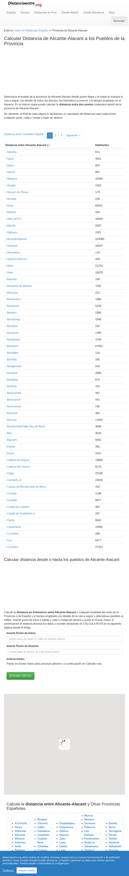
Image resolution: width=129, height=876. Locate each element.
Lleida (63, 846)
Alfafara (11, 212)
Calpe (10, 473)
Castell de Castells (18, 506)
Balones (12, 279)
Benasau (12, 292)
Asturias (20, 842)
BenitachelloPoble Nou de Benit (26, 426)
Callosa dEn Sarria (18, 466)
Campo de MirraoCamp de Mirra (26, 486)
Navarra (89, 819)
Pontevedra (91, 838)
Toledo (113, 838)
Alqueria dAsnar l (17, 259)
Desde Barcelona (93, 12)
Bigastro (12, 439)
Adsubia (12, 152)
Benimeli (12, 413)
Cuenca (42, 850)
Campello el (14, 480)
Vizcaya (113, 850)
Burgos (42, 819)
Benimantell (14, 393)
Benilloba (12, 379)
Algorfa (11, 225)
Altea (10, 265)
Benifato (12, 359)
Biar (9, 433)
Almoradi (12, 245)
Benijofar (12, 373)
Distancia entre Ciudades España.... (25, 134)
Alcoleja (11, 198)
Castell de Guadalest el (21, 513)
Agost (10, 158)
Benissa (12, 419)
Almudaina (13, 252)
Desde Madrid (70, 12)
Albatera (12, 178)
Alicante (20, 834)
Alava (18, 827)
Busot (10, 453)
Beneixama (13, 299)
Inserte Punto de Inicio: (21, 633)
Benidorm (12, 346)
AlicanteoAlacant (17, 239)
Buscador (119, 20)
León (62, 842)
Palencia (89, 827)
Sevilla (113, 823)
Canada (11, 493)
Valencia (114, 842)
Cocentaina (14, 526)
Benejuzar (13, 305)
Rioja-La (89, 842)
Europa (25, 12)
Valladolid (115, 846)
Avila (18, 846)
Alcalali (11, 185)
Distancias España (37, 30)
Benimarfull (13, 399)
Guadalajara (67, 823)
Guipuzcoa (66, 827)
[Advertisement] (64, 71)
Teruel (112, 834)
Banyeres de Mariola (19, 285)
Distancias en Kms (45, 12)
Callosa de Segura (18, 460)
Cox (9, 540)
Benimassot (14, 406)
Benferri (11, 312)
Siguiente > (73, 135)
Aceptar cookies (26, 870)
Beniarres (12, 332)
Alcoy (10, 205)
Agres (10, 165)
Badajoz (20, 850)
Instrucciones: (16, 659)
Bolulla (11, 446)
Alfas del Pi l (14, 218)
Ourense (89, 823)
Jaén (62, 838)
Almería (20, 838)
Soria (112, 827)
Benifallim (13, 352)
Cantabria (43, 831)
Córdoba (42, 846)
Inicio (18, 30)
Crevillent (12, 547)
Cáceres (42, 823)
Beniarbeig (13, 319)
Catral (10, 520)
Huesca (64, 834)
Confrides (12, 533)
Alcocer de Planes (18, 192)
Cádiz (41, 827)
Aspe (10, 272)
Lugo (62, 850)
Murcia (88, 815)
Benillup (12, 386)
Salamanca (91, 846)
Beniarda (12, 326)
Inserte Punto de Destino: (23, 646)
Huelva (63, 831)
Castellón (43, 834)
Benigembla (14, 366)
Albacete (20, 831)
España (11, 12)
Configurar (8, 870)
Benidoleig (13, 339)
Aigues (11, 172)
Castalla (12, 500)
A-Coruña (21, 823)
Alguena (12, 232)
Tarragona (115, 831)
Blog (112, 12)
